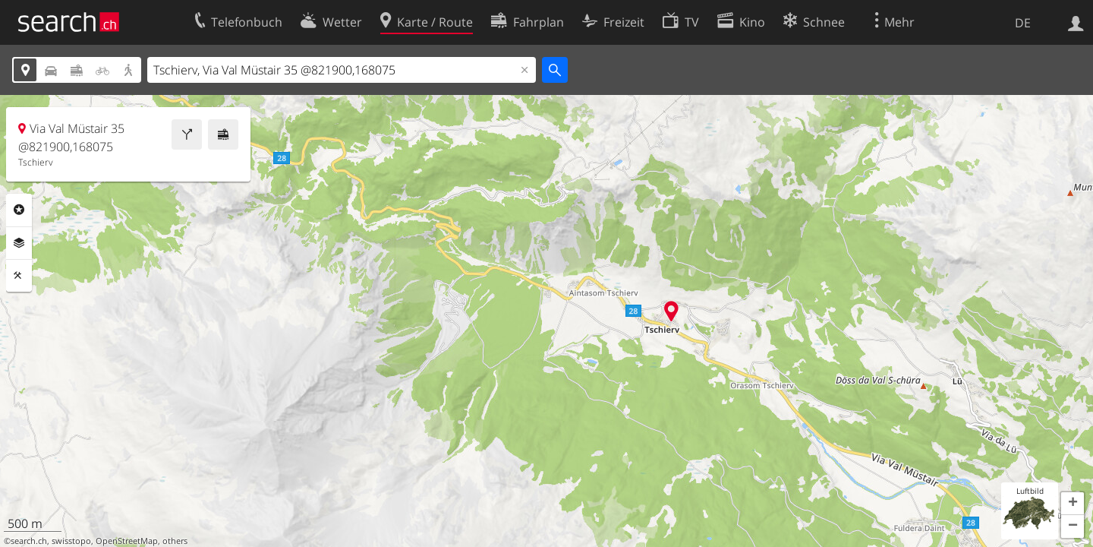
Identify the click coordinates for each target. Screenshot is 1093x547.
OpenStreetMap (127, 541)
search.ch (29, 541)
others (174, 541)
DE (1023, 22)
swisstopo (71, 541)
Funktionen (19, 276)
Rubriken (19, 210)
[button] (1072, 503)
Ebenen (19, 243)
